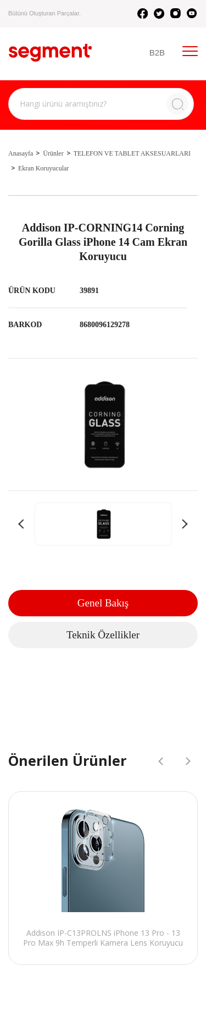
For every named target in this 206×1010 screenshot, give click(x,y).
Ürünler (53, 153)
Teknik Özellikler (103, 635)
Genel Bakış (103, 603)
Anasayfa (20, 153)
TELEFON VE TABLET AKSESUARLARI (132, 153)
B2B (157, 52)
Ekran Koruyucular (43, 168)
